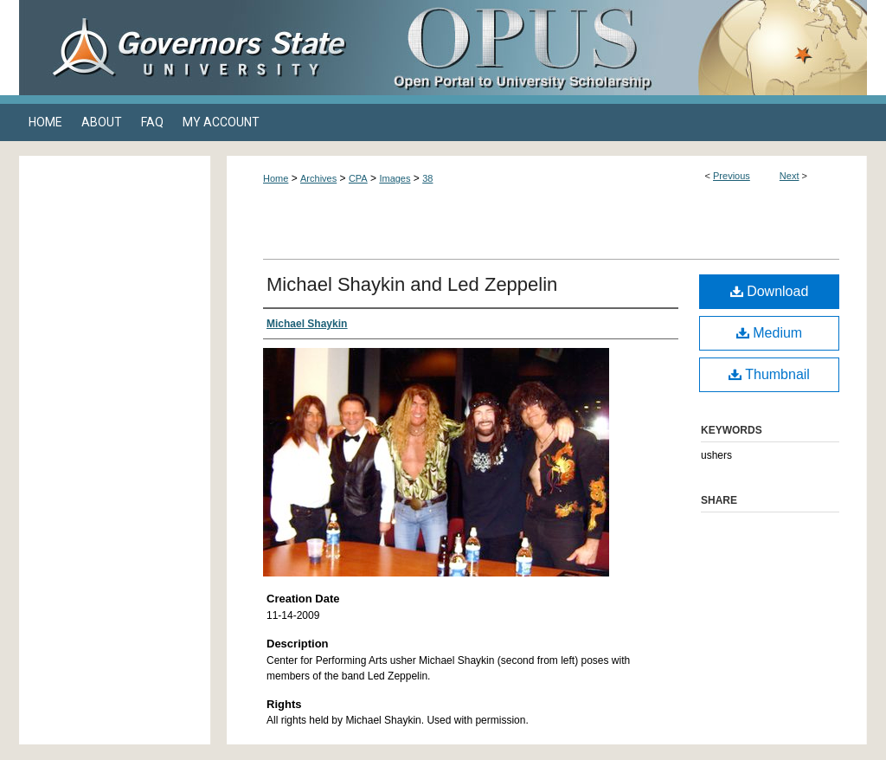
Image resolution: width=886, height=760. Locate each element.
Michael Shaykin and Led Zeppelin (411, 284)
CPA (358, 178)
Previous (731, 176)
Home (275, 178)
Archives (318, 178)
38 (427, 178)
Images (394, 178)
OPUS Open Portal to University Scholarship (616, 47)
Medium (769, 332)
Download (769, 291)
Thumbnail (769, 374)
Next (789, 176)
